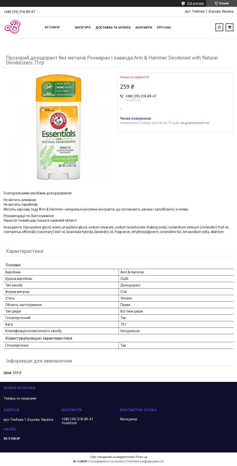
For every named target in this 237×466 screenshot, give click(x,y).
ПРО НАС (164, 27)
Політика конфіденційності (145, 461)
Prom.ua (141, 457)
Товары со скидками (20, 398)
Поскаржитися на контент (107, 461)
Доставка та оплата (113, 27)
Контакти (143, 27)
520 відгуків (195, 3)
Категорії (83, 27)
